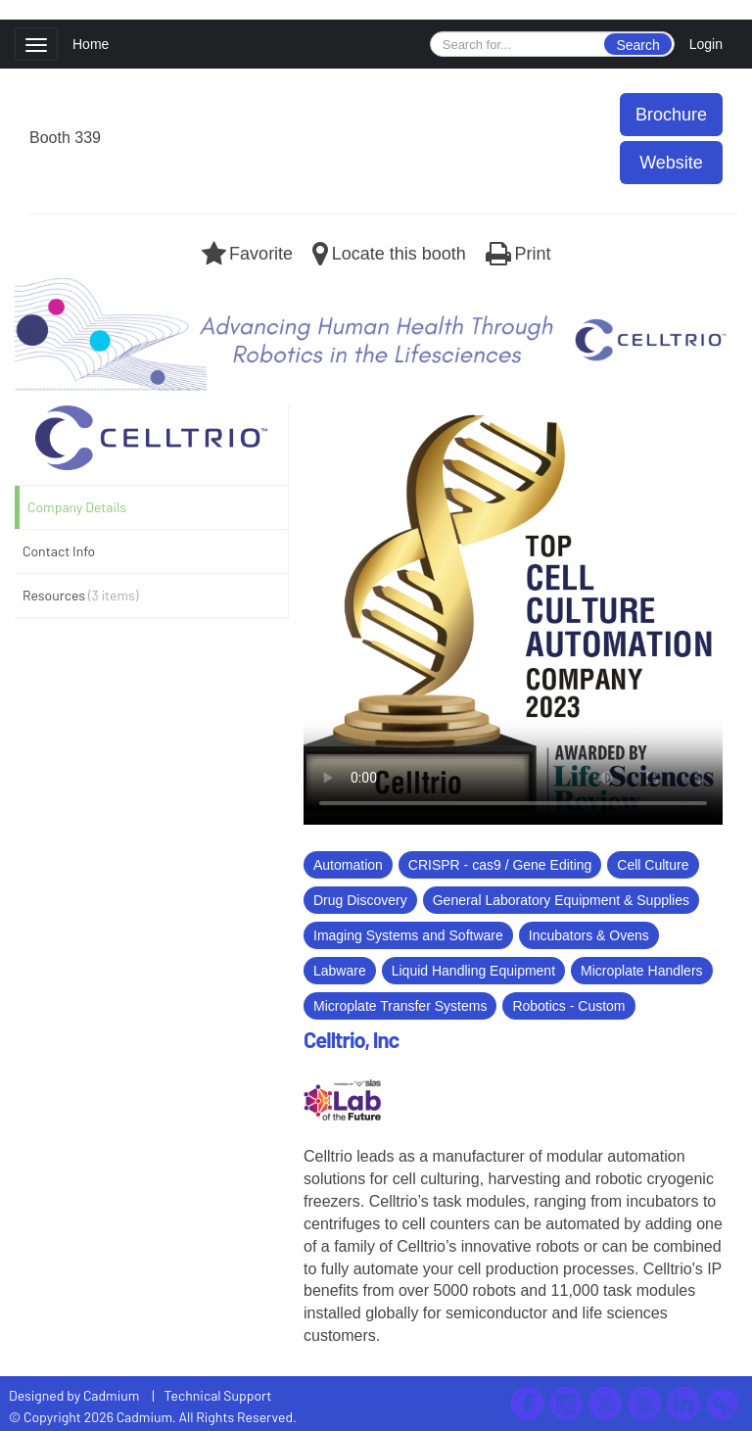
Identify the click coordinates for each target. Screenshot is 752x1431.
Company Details (76, 507)
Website (671, 162)
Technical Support (218, 1395)
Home (90, 44)
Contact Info (59, 551)
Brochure (671, 114)
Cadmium (111, 1395)
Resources (80, 595)
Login (706, 44)
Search (637, 45)
